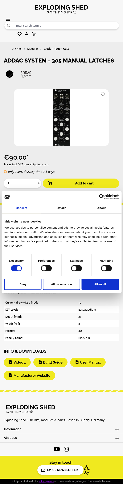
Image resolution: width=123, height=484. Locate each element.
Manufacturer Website (32, 376)
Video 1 (20, 362)
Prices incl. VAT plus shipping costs (26, 164)
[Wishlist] (19, 34)
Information (12, 429)
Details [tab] (61, 208)
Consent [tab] (21, 208)
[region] (61, 119)
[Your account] (26, 34)
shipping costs (46, 481)
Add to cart (70, 183)
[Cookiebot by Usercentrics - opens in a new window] (102, 197)
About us (10, 438)
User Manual (90, 362)
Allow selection (61, 284)
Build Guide (53, 362)
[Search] (9, 25)
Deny (23, 284)
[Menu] (8, 19)
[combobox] (66, 25)
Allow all (100, 284)
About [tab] (101, 208)
